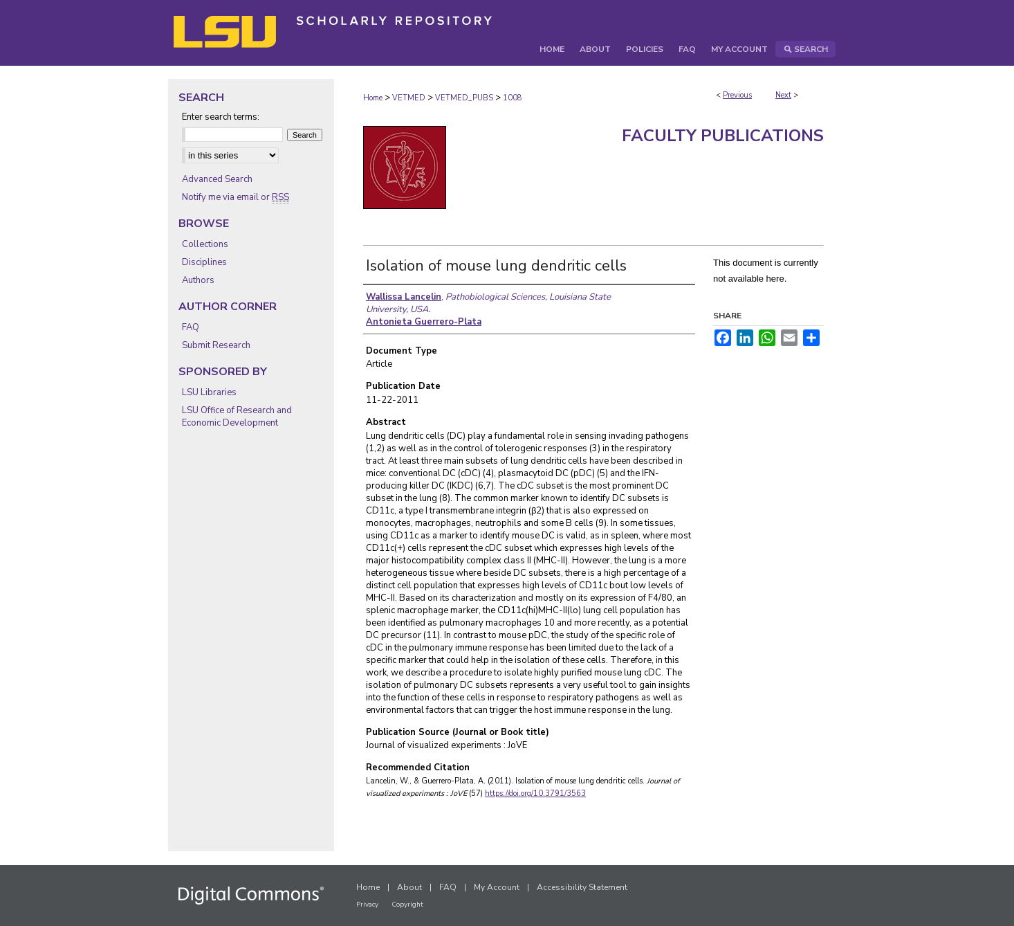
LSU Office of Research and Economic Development (237, 416)
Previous (737, 95)
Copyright (407, 904)
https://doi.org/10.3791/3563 (535, 793)
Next (783, 95)
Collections (205, 244)
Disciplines (204, 262)
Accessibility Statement (582, 887)
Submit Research (216, 345)
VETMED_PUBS (464, 98)
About (409, 887)
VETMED (408, 98)
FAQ (190, 327)
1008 (512, 98)
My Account (496, 887)
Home (372, 98)
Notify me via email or (235, 197)
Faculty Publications (723, 136)
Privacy (367, 904)
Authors (198, 280)
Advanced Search (217, 179)
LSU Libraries (209, 392)
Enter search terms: (220, 117)
